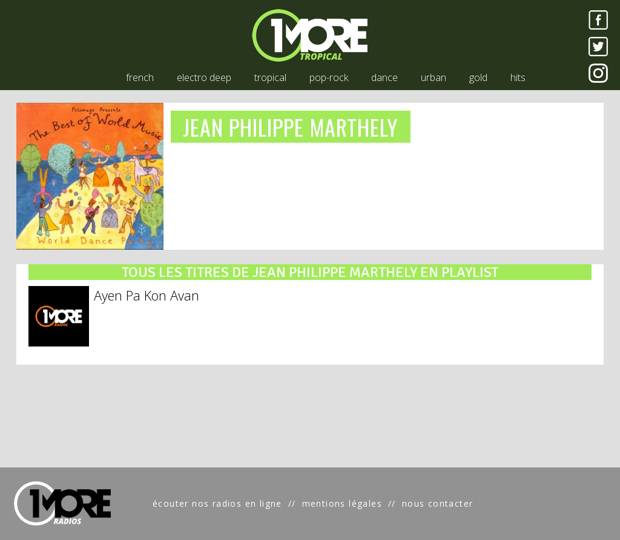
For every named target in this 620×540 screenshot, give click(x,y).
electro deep (204, 77)
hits (518, 77)
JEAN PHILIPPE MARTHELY (291, 127)
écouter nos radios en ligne (217, 503)
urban (433, 77)
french (140, 77)
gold (478, 77)
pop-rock (328, 77)
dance (384, 77)
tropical (270, 77)
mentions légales (342, 503)
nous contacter (437, 503)
